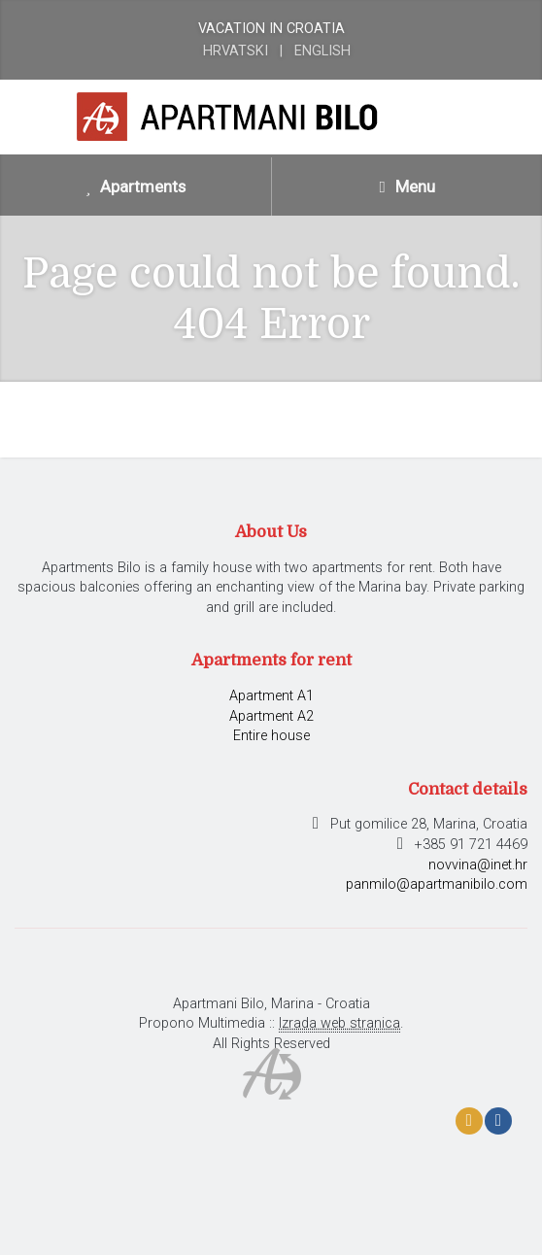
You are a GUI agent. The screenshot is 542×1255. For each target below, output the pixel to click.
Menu (406, 186)
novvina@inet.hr (477, 865)
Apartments (135, 186)
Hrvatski (235, 51)
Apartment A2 (271, 716)
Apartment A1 (271, 696)
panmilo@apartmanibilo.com (436, 884)
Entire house (271, 736)
